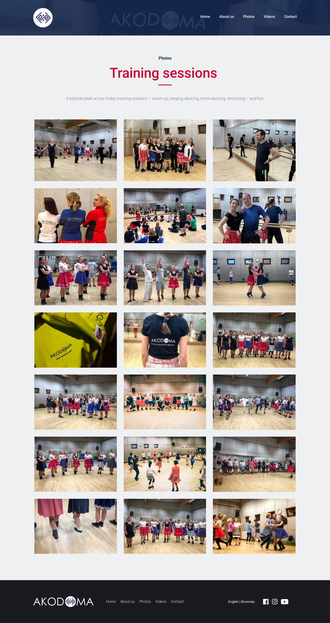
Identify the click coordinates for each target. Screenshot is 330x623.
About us (226, 16)
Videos (269, 16)
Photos (249, 16)
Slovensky (248, 602)
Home (205, 16)
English (233, 602)
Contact (290, 16)
